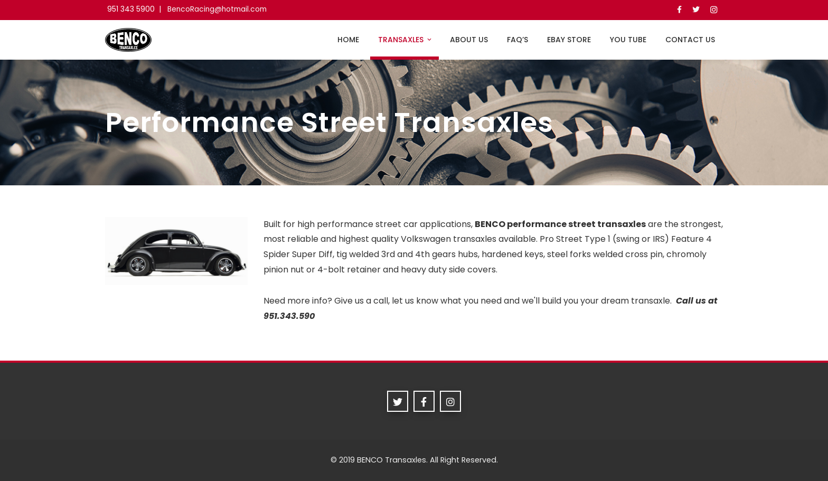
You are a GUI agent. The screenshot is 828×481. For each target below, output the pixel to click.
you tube (628, 39)
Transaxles (405, 39)
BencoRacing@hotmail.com (217, 9)
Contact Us (690, 39)
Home (348, 39)
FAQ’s (517, 39)
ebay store (569, 39)
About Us (469, 39)
